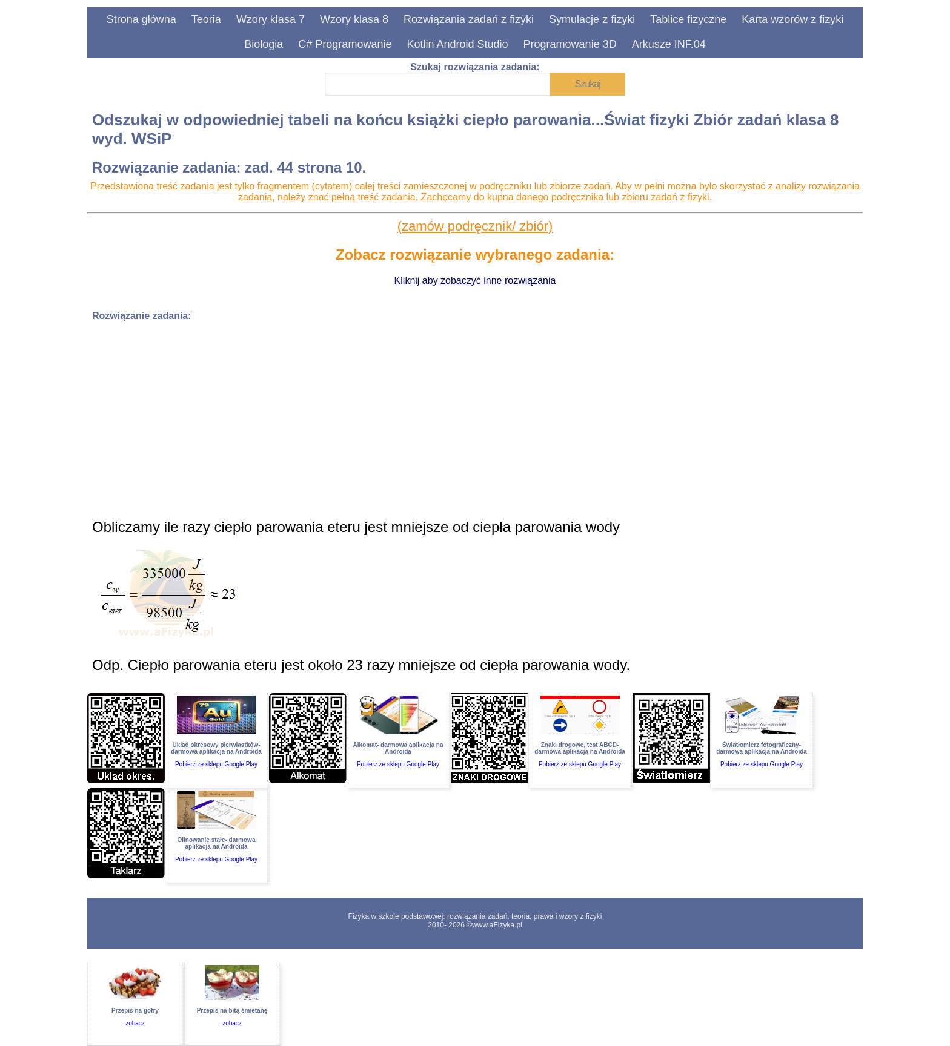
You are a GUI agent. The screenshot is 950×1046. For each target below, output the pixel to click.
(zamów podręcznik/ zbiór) (475, 226)
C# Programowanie (344, 44)
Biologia (263, 44)
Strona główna (141, 19)
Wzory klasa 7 (270, 19)
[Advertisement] (455, 416)
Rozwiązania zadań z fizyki (469, 19)
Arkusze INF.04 (669, 44)
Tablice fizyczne (688, 19)
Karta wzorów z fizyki (792, 19)
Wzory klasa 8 (354, 19)
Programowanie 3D (570, 44)
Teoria (206, 19)
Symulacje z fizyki (592, 19)
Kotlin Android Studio (457, 44)
